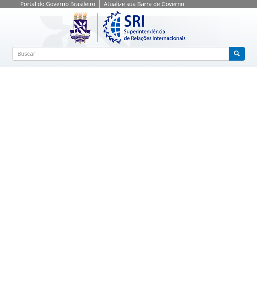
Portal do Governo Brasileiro (57, 4)
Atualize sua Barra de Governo (144, 4)
